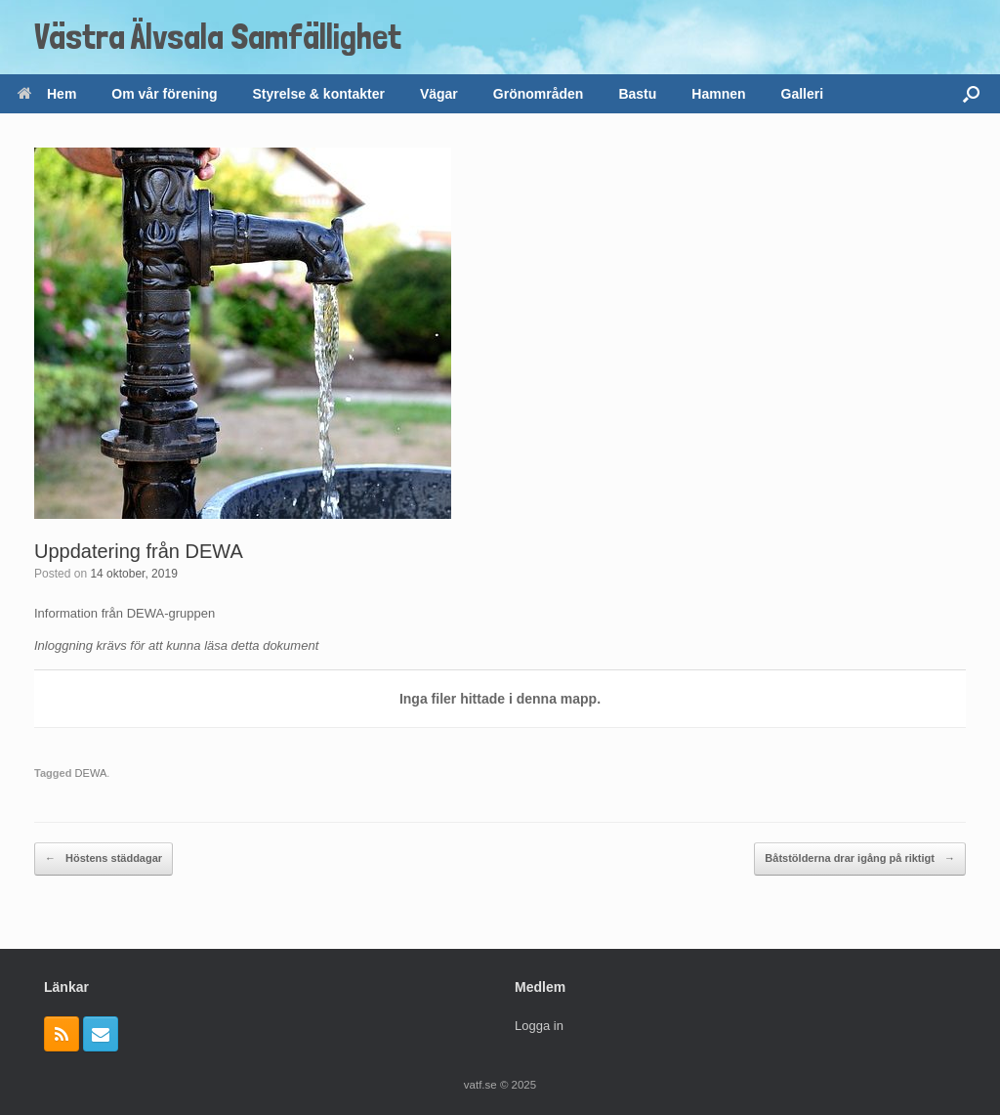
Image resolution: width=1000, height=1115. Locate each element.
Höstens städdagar (103, 859)
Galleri (802, 94)
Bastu (637, 94)
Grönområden (538, 94)
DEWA (91, 773)
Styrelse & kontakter (319, 94)
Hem (47, 94)
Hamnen (718, 94)
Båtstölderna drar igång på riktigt (860, 859)
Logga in (539, 1025)
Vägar (439, 94)
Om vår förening (164, 94)
